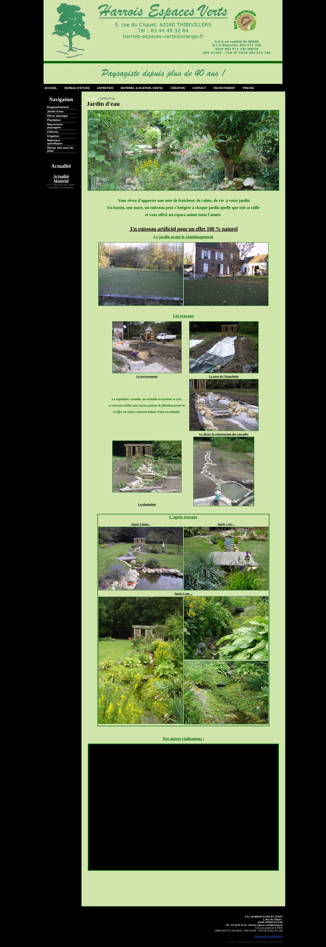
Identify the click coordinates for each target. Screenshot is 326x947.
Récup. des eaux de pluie (60, 149)
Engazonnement (58, 107)
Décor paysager (57, 115)
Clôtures (53, 131)
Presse (248, 87)
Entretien (105, 87)
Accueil (51, 87)
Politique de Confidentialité (268, 936)
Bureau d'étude (77, 87)
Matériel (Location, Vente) (142, 87)
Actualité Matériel (61, 178)
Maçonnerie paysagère (55, 126)
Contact (199, 87)
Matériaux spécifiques (55, 142)
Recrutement (224, 87)
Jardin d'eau (55, 111)
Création (177, 87)
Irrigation (53, 136)
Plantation (54, 120)
